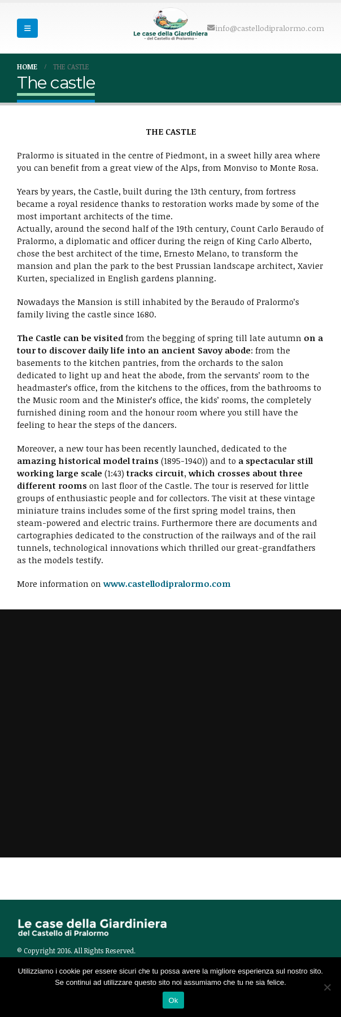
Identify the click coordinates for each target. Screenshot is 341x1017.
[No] (327, 987)
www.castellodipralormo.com (167, 583)
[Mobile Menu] (27, 28)
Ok (173, 1000)
